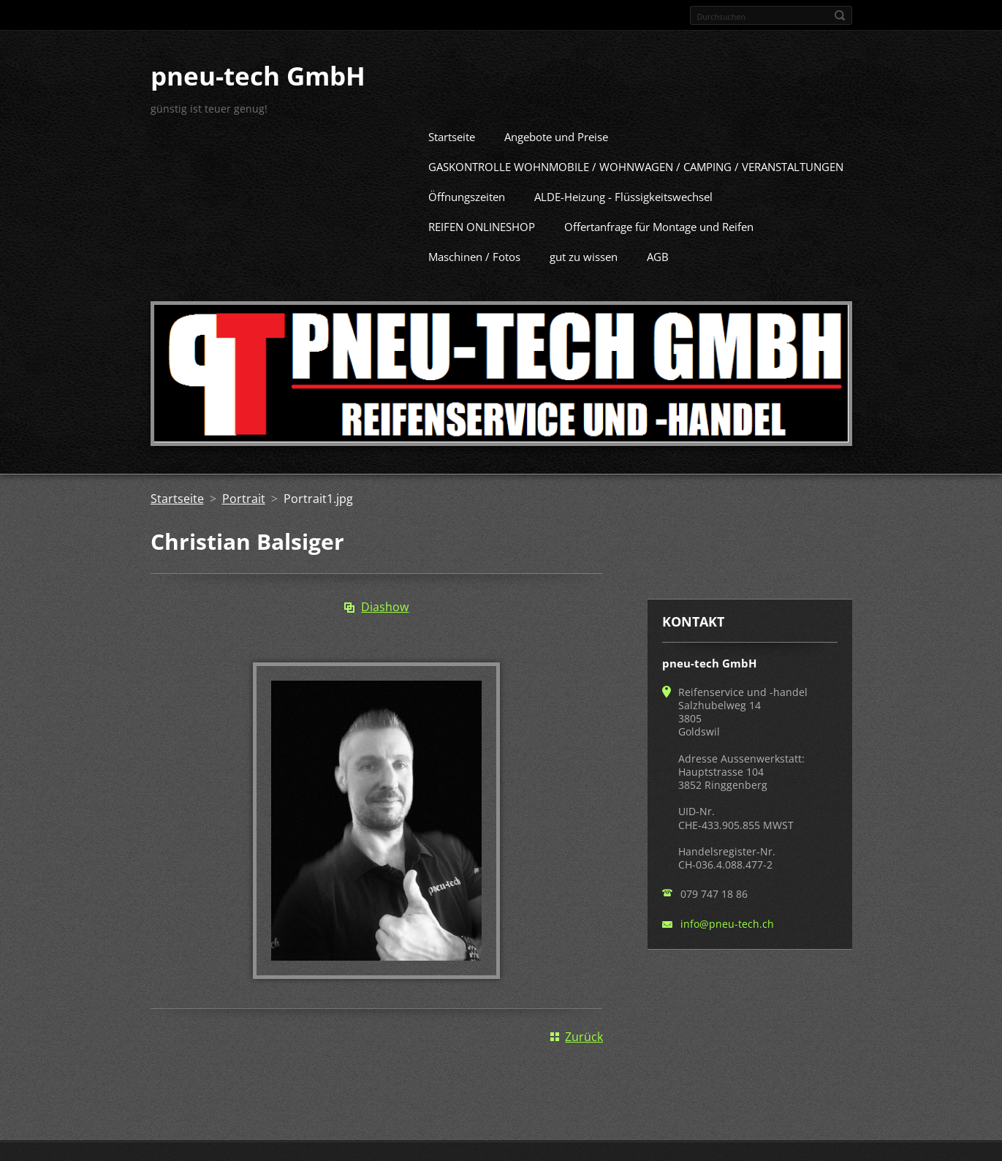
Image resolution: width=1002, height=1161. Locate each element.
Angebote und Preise (556, 134)
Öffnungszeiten (466, 194)
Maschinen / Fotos (474, 254)
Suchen (840, 15)
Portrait (243, 496)
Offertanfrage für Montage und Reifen (659, 224)
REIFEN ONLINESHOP (481, 224)
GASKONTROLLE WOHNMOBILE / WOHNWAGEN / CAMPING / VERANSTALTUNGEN (635, 164)
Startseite (451, 134)
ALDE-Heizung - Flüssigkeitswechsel (623, 194)
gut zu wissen (584, 254)
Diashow (385, 605)
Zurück (584, 1034)
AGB (658, 254)
